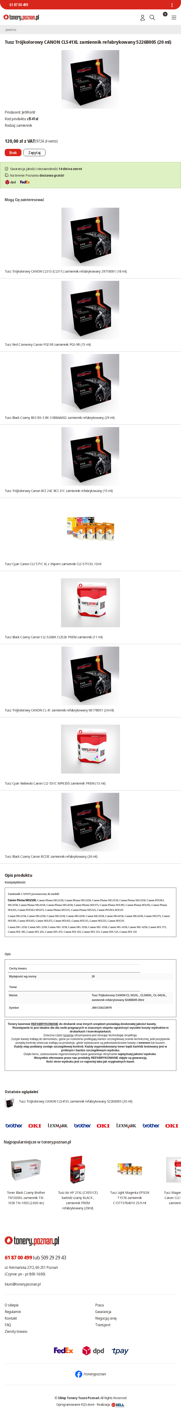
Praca (99, 1305)
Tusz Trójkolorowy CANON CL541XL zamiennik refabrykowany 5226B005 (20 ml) (75, 1101)
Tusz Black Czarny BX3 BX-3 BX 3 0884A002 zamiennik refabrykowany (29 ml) (60, 417)
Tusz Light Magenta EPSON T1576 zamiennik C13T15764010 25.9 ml (129, 1197)
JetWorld (28, 112)
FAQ (8, 1324)
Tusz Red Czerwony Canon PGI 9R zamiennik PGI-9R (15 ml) (48, 344)
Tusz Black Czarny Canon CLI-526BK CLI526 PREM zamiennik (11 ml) (54, 637)
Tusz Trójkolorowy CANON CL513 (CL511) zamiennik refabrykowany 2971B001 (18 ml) (66, 271)
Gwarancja (103, 1311)
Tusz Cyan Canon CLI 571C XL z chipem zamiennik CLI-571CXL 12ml (53, 563)
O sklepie (12, 1305)
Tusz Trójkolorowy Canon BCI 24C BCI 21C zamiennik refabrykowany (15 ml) (59, 490)
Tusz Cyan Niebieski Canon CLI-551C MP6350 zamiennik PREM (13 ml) (55, 783)
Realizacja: (110, 1404)
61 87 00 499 (18, 4)
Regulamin (13, 1311)
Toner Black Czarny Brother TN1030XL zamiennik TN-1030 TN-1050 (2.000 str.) (26, 1197)
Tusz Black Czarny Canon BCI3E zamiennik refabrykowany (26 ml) (51, 856)
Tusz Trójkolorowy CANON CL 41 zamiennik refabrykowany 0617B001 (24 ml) (59, 710)
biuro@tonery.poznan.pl (23, 1284)
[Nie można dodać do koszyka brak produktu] (13, 152)
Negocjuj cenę (106, 1318)
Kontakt (11, 1318)
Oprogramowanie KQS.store (75, 1404)
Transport (103, 1324)
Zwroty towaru (16, 1331)
